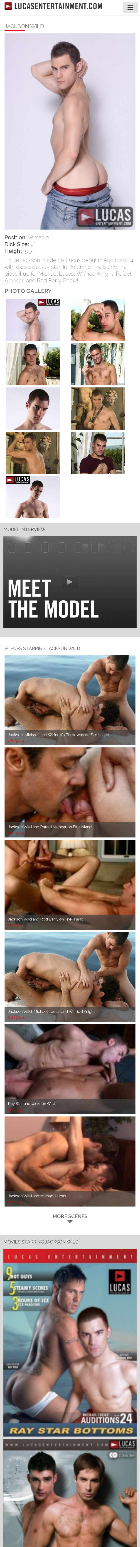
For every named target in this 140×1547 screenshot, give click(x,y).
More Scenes (70, 1218)
